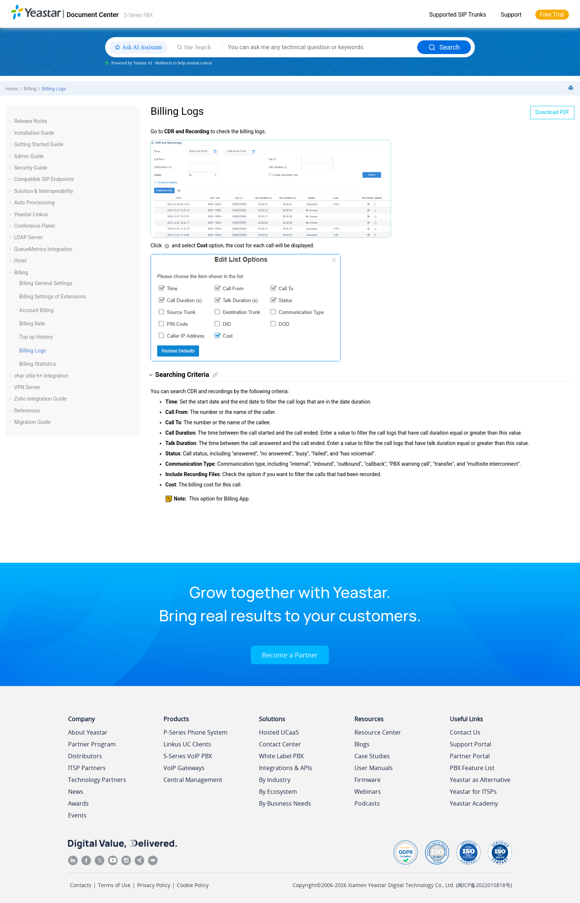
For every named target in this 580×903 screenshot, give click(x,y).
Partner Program (92, 744)
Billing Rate (32, 324)
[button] (11, 121)
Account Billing (36, 310)
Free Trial (552, 14)
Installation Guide (34, 133)
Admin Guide (29, 156)
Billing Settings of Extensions (52, 297)
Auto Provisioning (34, 202)
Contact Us (465, 732)
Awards (78, 803)
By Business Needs (285, 803)
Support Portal (470, 744)
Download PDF (552, 112)
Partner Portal (470, 756)
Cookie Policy (193, 885)
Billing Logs (54, 88)
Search (444, 47)
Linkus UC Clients (187, 744)
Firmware (367, 780)
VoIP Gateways (184, 768)
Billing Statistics (37, 364)
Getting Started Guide (39, 144)
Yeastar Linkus (31, 214)
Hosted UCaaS (279, 732)
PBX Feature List (472, 768)
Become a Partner (290, 655)
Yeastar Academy (474, 803)
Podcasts (367, 803)
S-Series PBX (138, 15)
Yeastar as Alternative (480, 780)
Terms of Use (114, 885)
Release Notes (30, 121)
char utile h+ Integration (41, 376)
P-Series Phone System (195, 732)
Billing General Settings (45, 283)
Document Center (93, 15)
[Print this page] (571, 88)
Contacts (80, 885)
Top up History (36, 337)
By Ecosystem (278, 791)
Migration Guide (32, 422)
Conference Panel (34, 226)
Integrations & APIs (285, 768)
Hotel (20, 261)
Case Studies (372, 756)
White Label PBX (281, 756)
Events (77, 815)
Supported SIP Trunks (457, 14)
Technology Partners (97, 780)
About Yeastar (88, 732)
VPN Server (27, 387)
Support (511, 14)
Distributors (85, 756)
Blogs (362, 744)
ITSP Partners (87, 768)
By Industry (274, 780)
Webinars (367, 791)
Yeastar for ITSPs (473, 791)
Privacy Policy (153, 885)
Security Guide (30, 168)
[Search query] (320, 47)
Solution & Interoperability (43, 191)
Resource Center (377, 732)
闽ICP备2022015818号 (484, 885)
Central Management (192, 780)
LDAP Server (28, 237)
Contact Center (280, 744)
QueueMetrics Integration (43, 249)
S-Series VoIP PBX (187, 756)
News (75, 791)
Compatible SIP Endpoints (44, 179)
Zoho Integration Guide (40, 399)
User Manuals (373, 768)
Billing (30, 88)
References (27, 411)
